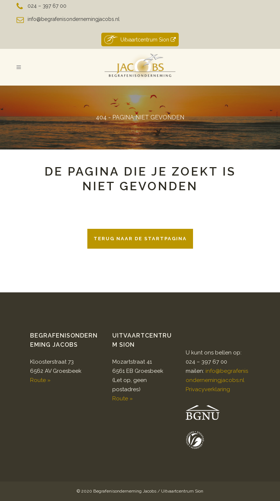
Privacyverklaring (208, 389)
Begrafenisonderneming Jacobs (124, 491)
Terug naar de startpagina (140, 238)
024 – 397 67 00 (47, 6)
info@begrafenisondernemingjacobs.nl (74, 19)
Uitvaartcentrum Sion (139, 39)
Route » (40, 380)
